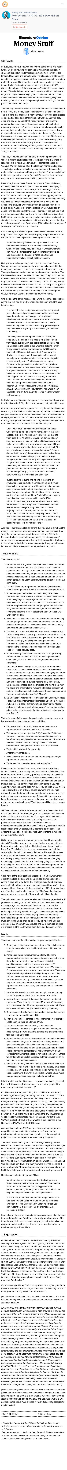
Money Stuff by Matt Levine (24, 12)
